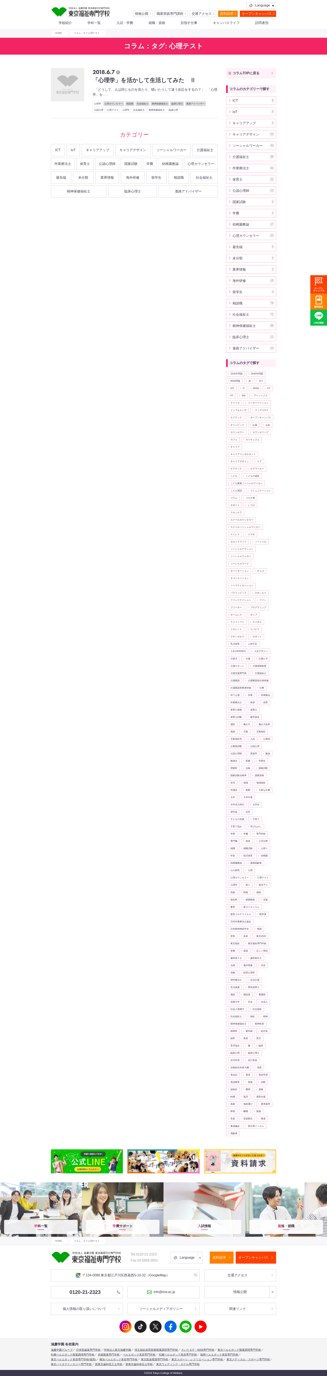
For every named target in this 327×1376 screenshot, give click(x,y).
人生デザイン (261, 651)
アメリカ (235, 403)
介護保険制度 (259, 666)
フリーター (236, 607)
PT (231, 395)
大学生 (256, 804)
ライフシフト (237, 622)
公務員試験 (236, 746)
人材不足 (252, 644)
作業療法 (265, 695)
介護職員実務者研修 (240, 688)
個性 (232, 724)
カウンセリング (261, 432)
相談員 (246, 994)
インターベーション (258, 403)
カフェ (233, 439)
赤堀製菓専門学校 (108, 1354)
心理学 (97, 103)
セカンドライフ (238, 541)
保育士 (85, 164)
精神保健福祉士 (160, 103)
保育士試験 (236, 717)
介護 (248, 658)
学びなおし (256, 826)
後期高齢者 (256, 863)
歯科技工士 (236, 958)
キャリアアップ (97, 150)
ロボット (257, 636)
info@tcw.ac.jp (161, 1292)
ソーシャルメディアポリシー (161, 1309)
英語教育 (235, 1082)
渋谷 (263, 965)
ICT (58, 150)
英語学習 (263, 1074)
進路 (232, 1104)
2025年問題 (236, 373)
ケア (259, 461)
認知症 (233, 1089)
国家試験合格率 (238, 775)
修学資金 (254, 717)
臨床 (261, 1045)
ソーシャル (260, 541)
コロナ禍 (250, 498)
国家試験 (131, 164)
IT (244, 388)
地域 (245, 782)
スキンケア (236, 512)
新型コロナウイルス (240, 914)
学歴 (232, 833)
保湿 (252, 702)
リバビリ (254, 629)
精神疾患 (259, 1023)
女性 (248, 812)
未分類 (83, 177)
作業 (250, 695)
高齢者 (233, 1133)
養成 (263, 1118)
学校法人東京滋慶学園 (117, 1349)
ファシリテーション (240, 600)
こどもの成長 (252, 476)
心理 (250, 870)
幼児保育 (248, 855)
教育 (232, 907)
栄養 (232, 950)
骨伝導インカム (256, 1126)
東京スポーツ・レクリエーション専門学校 (197, 1359)
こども (233, 476)
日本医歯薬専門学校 (88, 1349)
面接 (258, 1111)
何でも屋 (235, 695)
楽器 (245, 950)
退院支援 (260, 1096)
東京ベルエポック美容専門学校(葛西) (73, 1359)
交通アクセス (202, 13)
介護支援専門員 (238, 673)
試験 (263, 1082)
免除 (232, 731)
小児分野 (263, 841)
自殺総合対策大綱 (239, 1067)
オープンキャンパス (257, 13)
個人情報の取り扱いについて (84, 1309)
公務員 (266, 739)
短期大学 (235, 1002)
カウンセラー (237, 432)
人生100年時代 (238, 651)
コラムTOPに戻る (246, 73)
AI (250, 381)
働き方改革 (264, 724)
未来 (245, 936)
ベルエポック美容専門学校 (139, 1354)
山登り (264, 848)
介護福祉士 (205, 150)
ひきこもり (260, 592)
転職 (232, 1096)
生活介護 (254, 980)
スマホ (251, 534)
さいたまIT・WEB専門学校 (197, 1349)
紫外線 (249, 1031)
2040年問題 (257, 373)
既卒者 (262, 914)
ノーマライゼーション (241, 585)
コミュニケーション (260, 490)
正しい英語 (262, 950)
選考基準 (265, 1104)
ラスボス (257, 622)
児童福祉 (260, 731)
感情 (258, 892)
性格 (232, 892)
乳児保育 (235, 644)
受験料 (233, 768)
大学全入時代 (237, 804)
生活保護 (235, 987)
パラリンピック (238, 592)
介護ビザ (263, 658)
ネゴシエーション (239, 578)
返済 (245, 1096)
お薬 (255, 425)
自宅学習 (235, 1060)
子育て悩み (236, 826)
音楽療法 (248, 1118)
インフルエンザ (238, 410)
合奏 (248, 768)
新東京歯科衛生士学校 (139, 1364)
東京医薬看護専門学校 (154, 1359)
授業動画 (250, 899)
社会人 (264, 1002)
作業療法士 (62, 164)
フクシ (262, 600)
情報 (245, 892)
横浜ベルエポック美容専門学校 (118, 1359)
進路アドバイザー (195, 103)
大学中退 (248, 797)
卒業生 (262, 761)
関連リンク (237, 1309)
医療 (248, 761)
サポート (235, 505)
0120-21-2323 (94, 1292)
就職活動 (248, 848)
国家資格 (259, 775)
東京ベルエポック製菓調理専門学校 (239, 1349)
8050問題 (235, 381)
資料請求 (226, 13)
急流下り (263, 885)
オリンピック (237, 425)
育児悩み (235, 1045)
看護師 (262, 994)
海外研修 (132, 177)
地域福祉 (260, 782)
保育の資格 (236, 709)
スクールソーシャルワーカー (245, 527)
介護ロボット (237, 666)
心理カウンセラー (113, 103)
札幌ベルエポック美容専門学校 (178, 1354)
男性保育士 (253, 987)
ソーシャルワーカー (171, 150)
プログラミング (258, 607)
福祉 (252, 1016)
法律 (232, 965)
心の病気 (235, 870)
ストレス (235, 534)
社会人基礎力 (237, 1009)
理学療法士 (236, 980)
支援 (265, 899)
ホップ (253, 614)
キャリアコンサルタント (243, 454)
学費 (149, 164)
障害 (232, 1111)
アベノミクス (261, 395)
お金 (267, 425)
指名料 (233, 899)
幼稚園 (264, 855)
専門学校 (260, 833)
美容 (245, 1038)
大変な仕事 (264, 790)
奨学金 (233, 812)
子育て (256, 819)
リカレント (236, 629)
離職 (245, 1111)
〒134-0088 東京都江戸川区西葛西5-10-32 (123, 1275)
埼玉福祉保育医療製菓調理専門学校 (156, 1349)
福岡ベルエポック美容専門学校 (219, 1354)
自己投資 (252, 1060)
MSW (256, 388)
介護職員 (235, 680)
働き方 (246, 724)
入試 (252, 739)
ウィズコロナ (262, 410)
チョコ (260, 571)
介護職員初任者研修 (258, 680)
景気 (232, 936)
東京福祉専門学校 (257, 943)
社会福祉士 (142, 103)
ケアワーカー (257, 468)
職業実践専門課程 (170, 13)
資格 (261, 1089)
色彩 (259, 1067)
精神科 (233, 1031)
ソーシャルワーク (239, 563)
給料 (232, 1038)
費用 (248, 1089)
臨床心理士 (177, 103)
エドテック (236, 417)
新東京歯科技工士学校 (108, 1364)
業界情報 (107, 177)
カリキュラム (252, 439)
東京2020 (261, 936)
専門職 (233, 841)
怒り (248, 885)
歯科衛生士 (256, 958)
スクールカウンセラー (241, 520)
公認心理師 (107, 164)
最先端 (61, 177)
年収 (232, 855)
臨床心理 (173, 110)
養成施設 (235, 1126)
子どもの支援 (237, 819)
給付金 (264, 1031)
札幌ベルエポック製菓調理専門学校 (72, 1354)
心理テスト (112, 110)
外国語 (233, 790)
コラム (233, 498)
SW (243, 395)
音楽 (232, 1118)
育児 (258, 1038)
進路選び (248, 1104)
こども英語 (236, 490)
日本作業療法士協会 (240, 921)
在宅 (232, 782)
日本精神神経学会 (239, 929)
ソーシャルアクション (241, 549)
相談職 (129, 103)
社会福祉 (257, 1009)
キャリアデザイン (132, 150)
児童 (245, 731)
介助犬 (233, 658)
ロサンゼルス (237, 636)
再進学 (253, 753)
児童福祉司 (236, 739)
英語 (248, 1074)
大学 (232, 797)
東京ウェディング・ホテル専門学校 (178, 1364)
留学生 (156, 177)
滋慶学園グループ (62, 1349)
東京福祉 (235, 943)
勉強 (267, 753)
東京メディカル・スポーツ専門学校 (248, 1359)
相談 (232, 994)
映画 (259, 929)
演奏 (232, 972)
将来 (248, 841)
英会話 (233, 1074)
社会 (250, 1002)
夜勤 (248, 790)
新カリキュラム (251, 907)
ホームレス (236, 614)
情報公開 (141, 13)
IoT (73, 150)
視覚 (250, 1082)
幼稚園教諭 (170, 164)
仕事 (261, 688)
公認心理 (98, 110)
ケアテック (236, 468)
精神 (265, 1016)
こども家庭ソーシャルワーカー (246, 483)
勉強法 (233, 761)
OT (268, 388)
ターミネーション (239, 571)
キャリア (235, 447)
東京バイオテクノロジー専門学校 (71, 1364)
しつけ (251, 505)
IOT (232, 388)
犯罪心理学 (249, 972)
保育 (265, 702)
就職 (232, 848)
